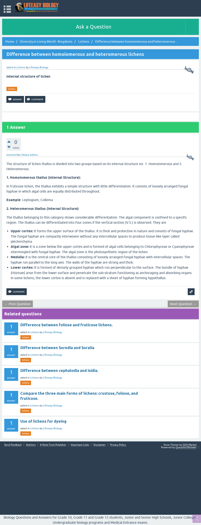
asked (9, 67)
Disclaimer (99, 445)
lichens (11, 89)
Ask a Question (93, 27)
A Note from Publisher (53, 445)
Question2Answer (186, 447)
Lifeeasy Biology (52, 332)
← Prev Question (17, 304)
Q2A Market (190, 444)
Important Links (80, 445)
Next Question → (183, 304)
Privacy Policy (118, 445)
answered (11, 155)
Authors (30, 445)
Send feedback (13, 445)
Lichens (20, 67)
